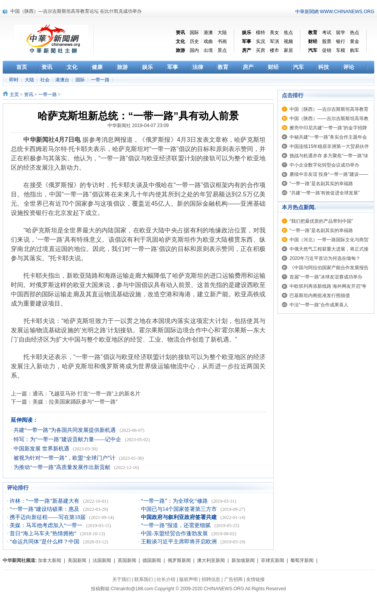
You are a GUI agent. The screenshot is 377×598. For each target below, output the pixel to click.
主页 (14, 94)
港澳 (208, 32)
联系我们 (143, 579)
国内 (194, 50)
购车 (354, 50)
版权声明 (188, 579)
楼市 (274, 50)
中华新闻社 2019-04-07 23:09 (138, 125)
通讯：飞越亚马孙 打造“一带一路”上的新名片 (87, 393)
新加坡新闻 (243, 560)
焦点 (288, 32)
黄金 (354, 41)
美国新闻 (77, 560)
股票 (326, 41)
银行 (340, 41)
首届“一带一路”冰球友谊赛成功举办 (326, 277)
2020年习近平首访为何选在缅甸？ (325, 258)
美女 (274, 32)
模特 (260, 32)
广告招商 (233, 579)
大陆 (222, 32)
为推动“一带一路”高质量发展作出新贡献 (63, 467)
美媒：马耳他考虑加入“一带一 (47, 525)
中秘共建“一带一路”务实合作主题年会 (328, 137)
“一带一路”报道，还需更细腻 (176, 525)
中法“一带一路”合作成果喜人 (319, 305)
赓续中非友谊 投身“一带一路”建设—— (329, 174)
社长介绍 (166, 579)
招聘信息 (211, 579)
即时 (14, 79)
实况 (260, 41)
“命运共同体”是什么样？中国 (45, 542)
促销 (326, 50)
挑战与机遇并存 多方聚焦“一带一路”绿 (329, 155)
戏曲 (208, 41)
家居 (288, 50)
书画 (222, 41)
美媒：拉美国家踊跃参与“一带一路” (75, 402)
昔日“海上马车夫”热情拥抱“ (44, 533)
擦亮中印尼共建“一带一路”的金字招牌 (328, 128)
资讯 (28, 94)
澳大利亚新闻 (211, 560)
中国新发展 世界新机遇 (42, 449)
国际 (194, 32)
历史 (194, 41)
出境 (208, 50)
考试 (326, 32)
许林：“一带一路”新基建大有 (45, 501)
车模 (340, 50)
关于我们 (121, 579)
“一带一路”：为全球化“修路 (175, 501)
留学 (340, 32)
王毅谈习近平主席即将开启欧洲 (179, 542)
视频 (288, 41)
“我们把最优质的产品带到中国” (321, 221)
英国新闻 (127, 560)
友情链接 (255, 579)
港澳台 (62, 79)
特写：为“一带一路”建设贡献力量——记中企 (68, 439)
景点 (222, 50)
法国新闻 (102, 560)
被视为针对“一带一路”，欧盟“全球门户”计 (65, 458)
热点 (354, 32)
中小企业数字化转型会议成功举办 (324, 165)
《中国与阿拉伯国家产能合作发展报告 (329, 267)
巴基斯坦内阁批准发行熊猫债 (320, 295)
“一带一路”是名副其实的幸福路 (321, 183)
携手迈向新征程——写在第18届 (48, 517)
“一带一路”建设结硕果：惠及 (45, 509)
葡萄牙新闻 (302, 560)
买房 (260, 50)
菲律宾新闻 (272, 560)
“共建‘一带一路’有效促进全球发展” (325, 193)
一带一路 (101, 79)
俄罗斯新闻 (179, 560)
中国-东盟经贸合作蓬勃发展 (175, 533)
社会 (45, 79)
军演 (274, 41)
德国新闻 (151, 560)
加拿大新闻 (49, 560)
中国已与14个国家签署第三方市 (179, 509)
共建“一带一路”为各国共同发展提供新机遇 (65, 430)
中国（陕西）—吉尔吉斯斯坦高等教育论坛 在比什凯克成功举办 (76, 11)
